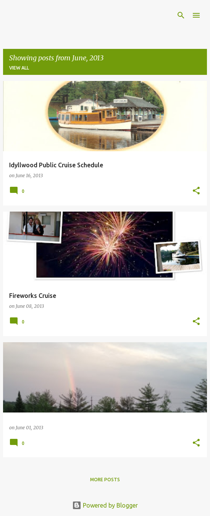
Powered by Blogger (105, 505)
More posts (105, 479)
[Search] (181, 15)
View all (19, 67)
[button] (196, 191)
